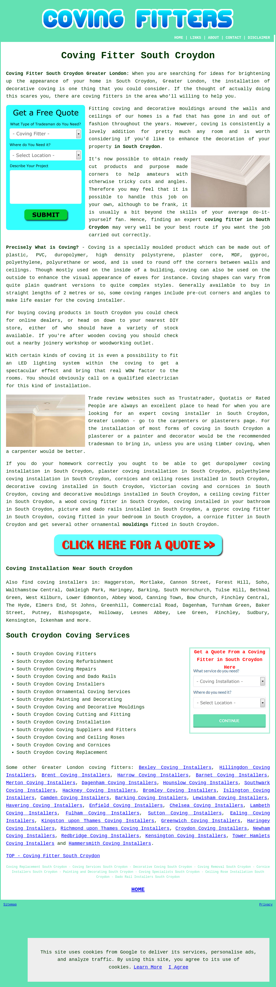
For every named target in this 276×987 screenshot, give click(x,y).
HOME (178, 38)
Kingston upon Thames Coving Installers (97, 820)
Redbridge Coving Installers (100, 836)
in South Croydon (137, 146)
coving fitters (110, 767)
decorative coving (31, 486)
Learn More (148, 967)
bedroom (132, 517)
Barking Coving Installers (151, 798)
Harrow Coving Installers (153, 775)
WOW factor (140, 370)
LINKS (195, 38)
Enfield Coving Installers (126, 805)
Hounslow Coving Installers (200, 782)
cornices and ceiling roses (152, 479)
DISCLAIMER (259, 38)
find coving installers (54, 582)
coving (209, 124)
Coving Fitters (76, 654)
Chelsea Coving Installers (206, 805)
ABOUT (213, 38)
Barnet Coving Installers (231, 775)
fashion (99, 124)
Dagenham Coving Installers (119, 782)
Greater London (63, 767)
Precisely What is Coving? (42, 247)
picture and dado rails (90, 509)
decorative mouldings (92, 494)
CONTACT (233, 38)
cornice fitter (224, 517)
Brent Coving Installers (76, 775)
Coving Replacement (81, 752)
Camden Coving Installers (75, 798)
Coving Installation (83, 722)
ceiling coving (230, 494)
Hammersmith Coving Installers (110, 843)
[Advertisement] (225, 346)
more (82, 620)
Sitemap (10, 905)
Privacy (266, 905)
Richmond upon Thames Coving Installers (115, 828)
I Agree (178, 967)
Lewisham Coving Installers (230, 798)
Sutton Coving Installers (185, 813)
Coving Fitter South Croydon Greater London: (67, 73)
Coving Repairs (76, 669)
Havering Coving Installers (44, 805)
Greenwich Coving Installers (200, 820)
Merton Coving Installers (40, 782)
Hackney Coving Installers (99, 790)
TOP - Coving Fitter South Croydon (53, 856)
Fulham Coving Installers (102, 813)
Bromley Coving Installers (179, 790)
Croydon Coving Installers (211, 828)
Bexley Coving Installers (175, 767)
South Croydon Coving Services (68, 636)
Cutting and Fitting (103, 714)
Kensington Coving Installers (185, 836)
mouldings (135, 524)
